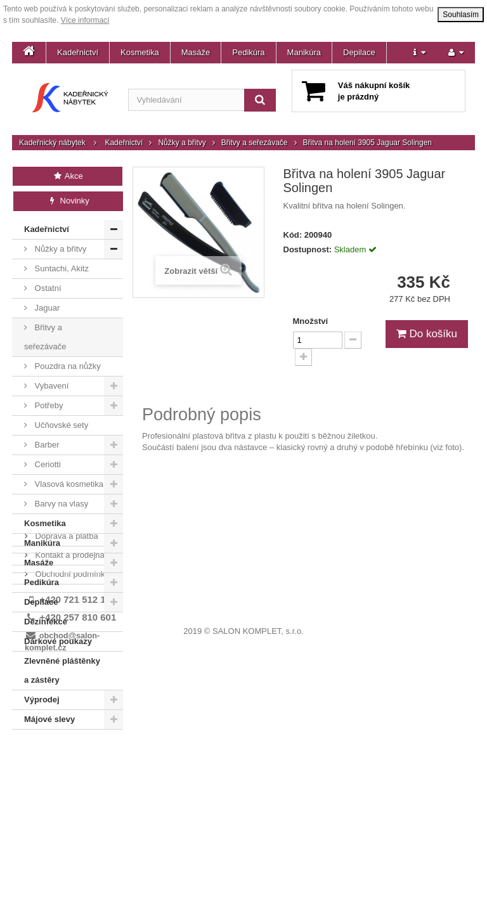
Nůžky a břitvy (181, 142)
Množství (310, 321)
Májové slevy (49, 719)
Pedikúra (248, 52)
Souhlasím (461, 14)
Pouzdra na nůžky (66, 366)
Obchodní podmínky (71, 790)
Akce (67, 176)
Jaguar (46, 308)
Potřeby (47, 405)
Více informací (85, 20)
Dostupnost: (307, 249)
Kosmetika (139, 52)
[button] (419, 52)
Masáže (196, 52)
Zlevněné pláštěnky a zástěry (62, 670)
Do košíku (426, 334)
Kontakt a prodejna (69, 771)
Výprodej (42, 699)
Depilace (359, 52)
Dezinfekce (45, 621)
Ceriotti (46, 464)
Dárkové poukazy (58, 641)
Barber (46, 444)
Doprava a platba (65, 752)
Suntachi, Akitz (60, 268)
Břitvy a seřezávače (254, 142)
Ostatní (47, 288)
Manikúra (304, 52)
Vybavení (50, 385)
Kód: (292, 235)
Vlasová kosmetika (67, 484)
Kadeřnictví (77, 52)
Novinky (68, 200)
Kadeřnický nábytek (52, 142)
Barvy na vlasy (60, 503)
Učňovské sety (60, 425)
